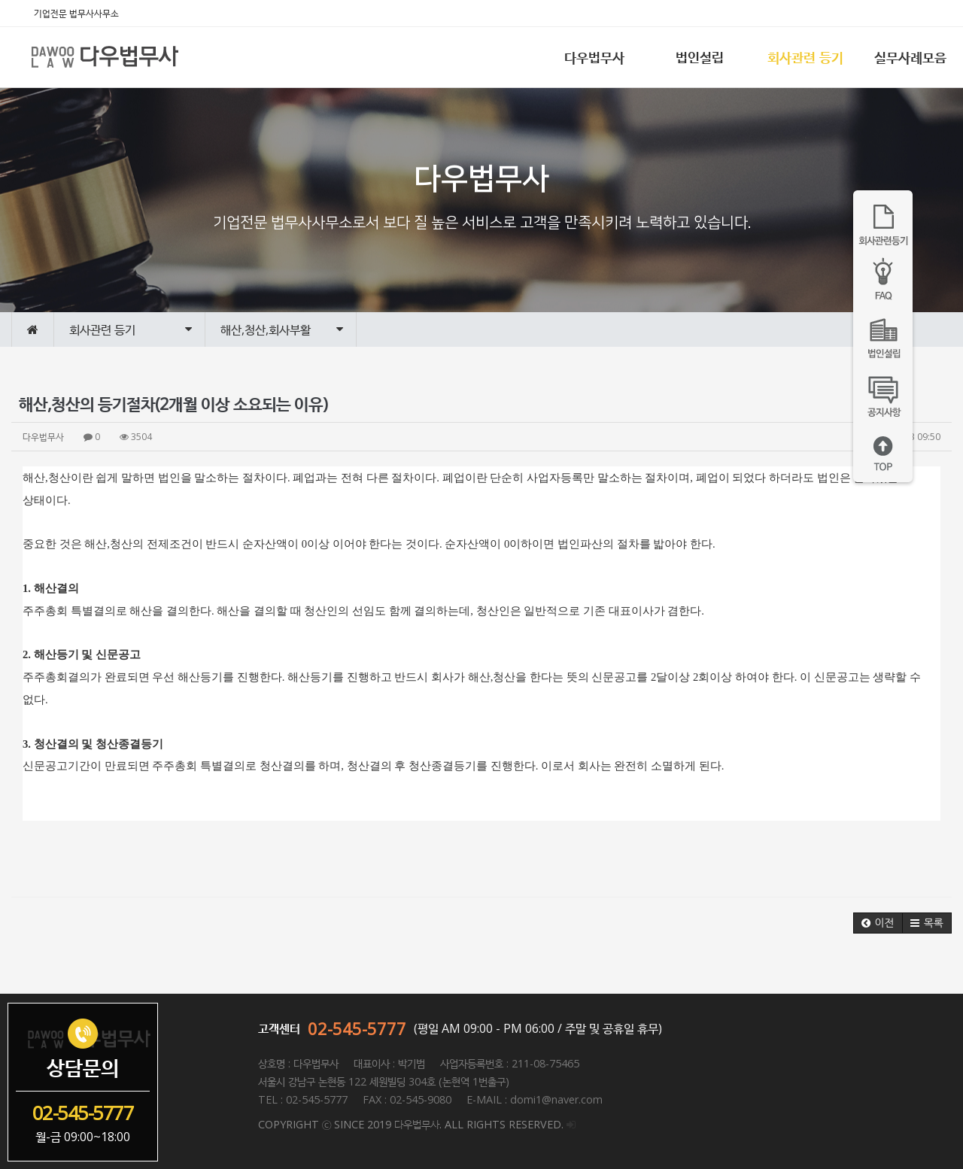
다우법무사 (594, 57)
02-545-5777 (357, 1028)
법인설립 (700, 57)
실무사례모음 (910, 57)
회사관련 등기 (805, 57)
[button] (878, 923)
